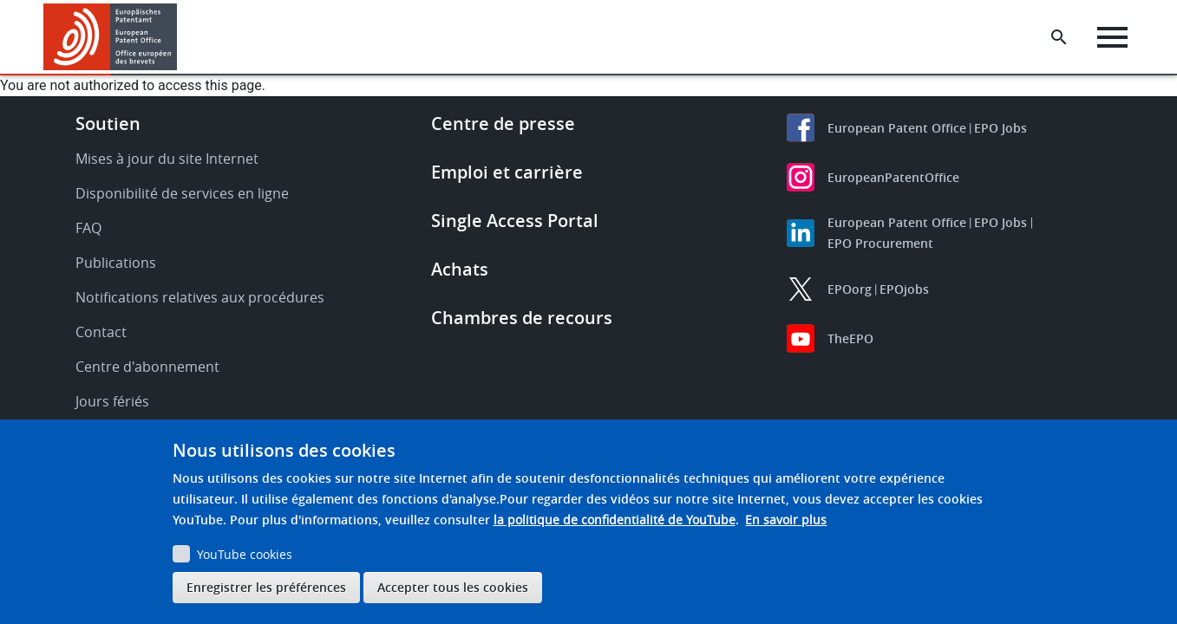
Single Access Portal (514, 220)
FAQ (88, 227)
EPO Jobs (1000, 128)
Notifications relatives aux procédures (199, 297)
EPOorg (849, 289)
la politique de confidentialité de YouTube (615, 519)
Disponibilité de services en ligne (182, 193)
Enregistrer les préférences (266, 587)
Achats (459, 269)
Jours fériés (112, 401)
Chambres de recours (521, 317)
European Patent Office (896, 128)
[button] (180, 37)
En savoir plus (786, 519)
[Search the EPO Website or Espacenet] (1060, 37)
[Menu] (1113, 37)
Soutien (108, 123)
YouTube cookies (244, 554)
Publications (115, 262)
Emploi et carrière (507, 172)
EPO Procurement (880, 243)
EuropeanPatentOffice (893, 177)
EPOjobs (904, 289)
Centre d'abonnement (147, 366)
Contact (101, 331)
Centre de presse (503, 123)
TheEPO (850, 338)
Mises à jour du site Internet (166, 158)
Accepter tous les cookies (452, 587)
